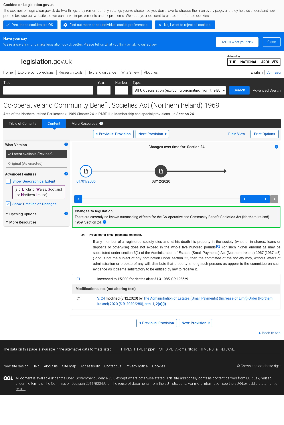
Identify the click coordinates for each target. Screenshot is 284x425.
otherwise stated (151, 378)
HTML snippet (144, 349)
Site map (69, 366)
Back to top (271, 333)
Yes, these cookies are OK (32, 25)
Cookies (158, 366)
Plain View (236, 134)
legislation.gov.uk (37, 60)
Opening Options (20, 214)
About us (51, 366)
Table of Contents (22, 123)
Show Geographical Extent (33, 181)
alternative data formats (84, 349)
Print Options (264, 134)
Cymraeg (273, 72)
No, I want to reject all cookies (187, 25)
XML (169, 349)
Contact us (112, 366)
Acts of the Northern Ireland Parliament (33, 114)
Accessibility (90, 366)
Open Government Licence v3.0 (90, 378)
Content (53, 123)
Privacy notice (137, 366)
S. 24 (101, 298)
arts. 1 (149, 304)
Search (239, 90)
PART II (104, 114)
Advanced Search (267, 90)
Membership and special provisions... (143, 114)
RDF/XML (227, 349)
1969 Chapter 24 (81, 114)
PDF (161, 349)
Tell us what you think (237, 42)
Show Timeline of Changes (34, 204)
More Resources (84, 123)
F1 (218, 246)
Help (36, 366)
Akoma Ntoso (186, 349)
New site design (16, 366)
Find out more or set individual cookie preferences (108, 25)
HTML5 (126, 349)
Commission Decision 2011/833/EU (78, 383)
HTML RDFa (208, 349)
